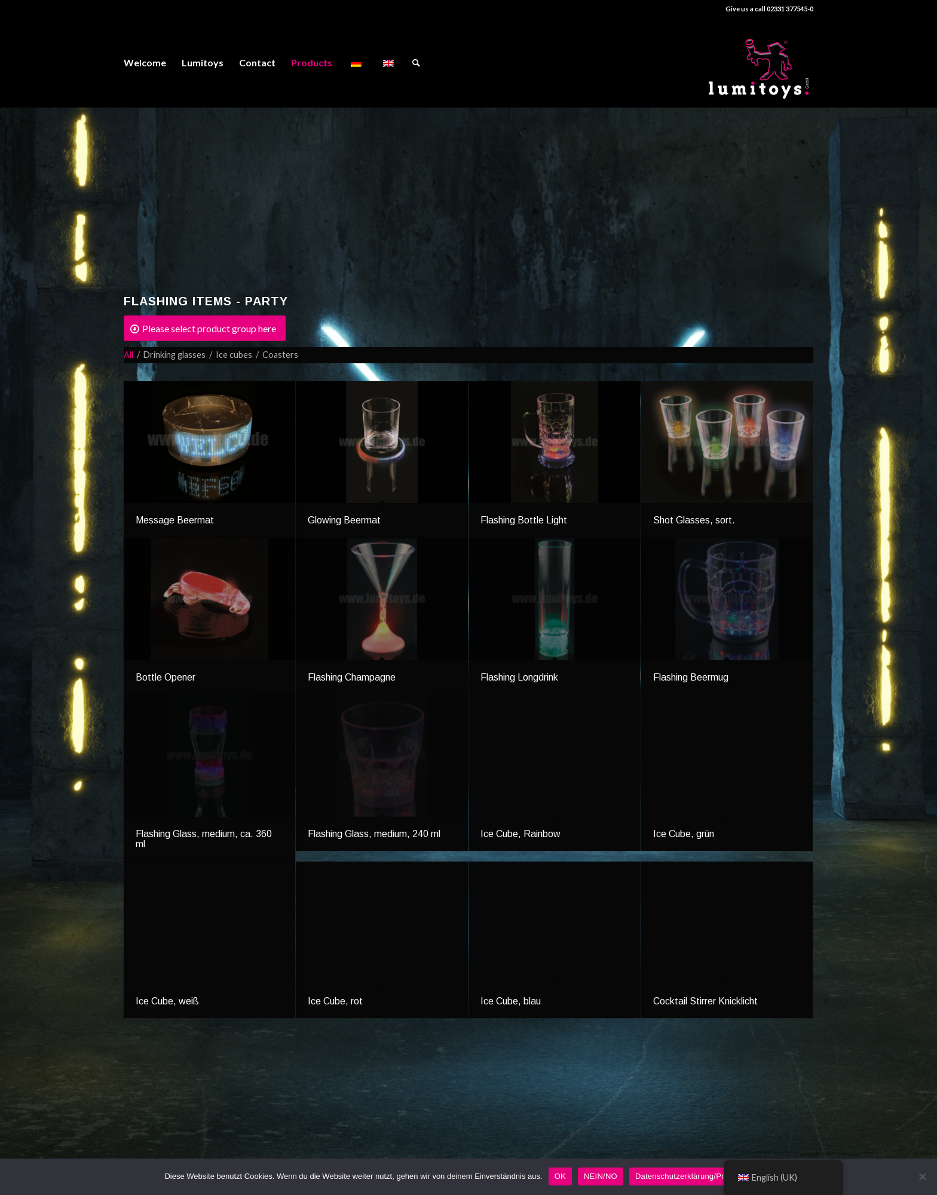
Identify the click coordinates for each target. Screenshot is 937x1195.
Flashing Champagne (352, 677)
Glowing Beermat (344, 520)
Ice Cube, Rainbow (520, 834)
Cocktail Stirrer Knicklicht (705, 1001)
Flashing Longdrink (519, 677)
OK (560, 1176)
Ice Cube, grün (683, 834)
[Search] (416, 63)
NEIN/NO (600, 1176)
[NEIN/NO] (922, 1176)
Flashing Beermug (690, 677)
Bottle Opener (165, 677)
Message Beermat (175, 520)
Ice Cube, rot (335, 1001)
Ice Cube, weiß (167, 1001)
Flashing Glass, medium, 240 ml (374, 834)
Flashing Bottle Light (523, 520)
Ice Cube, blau (510, 1001)
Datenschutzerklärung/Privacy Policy (701, 1176)
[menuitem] (145, 63)
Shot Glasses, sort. (694, 520)
